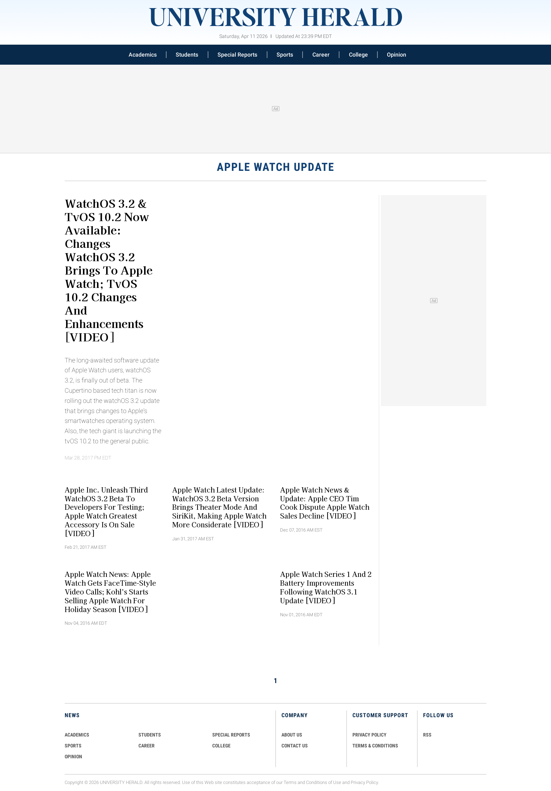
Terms (290, 782)
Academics (143, 54)
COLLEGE (221, 745)
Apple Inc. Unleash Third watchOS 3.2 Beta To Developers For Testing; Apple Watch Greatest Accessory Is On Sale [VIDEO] (106, 511)
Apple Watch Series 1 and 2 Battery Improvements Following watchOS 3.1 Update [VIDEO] (325, 587)
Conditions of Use (323, 782)
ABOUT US (291, 735)
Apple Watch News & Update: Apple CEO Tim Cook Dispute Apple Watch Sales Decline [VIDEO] (324, 502)
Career (321, 54)
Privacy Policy (364, 782)
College (358, 54)
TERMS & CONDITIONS (375, 745)
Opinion (396, 54)
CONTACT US (294, 745)
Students (187, 54)
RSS (427, 735)
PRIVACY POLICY (369, 735)
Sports (285, 54)
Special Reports (237, 54)
